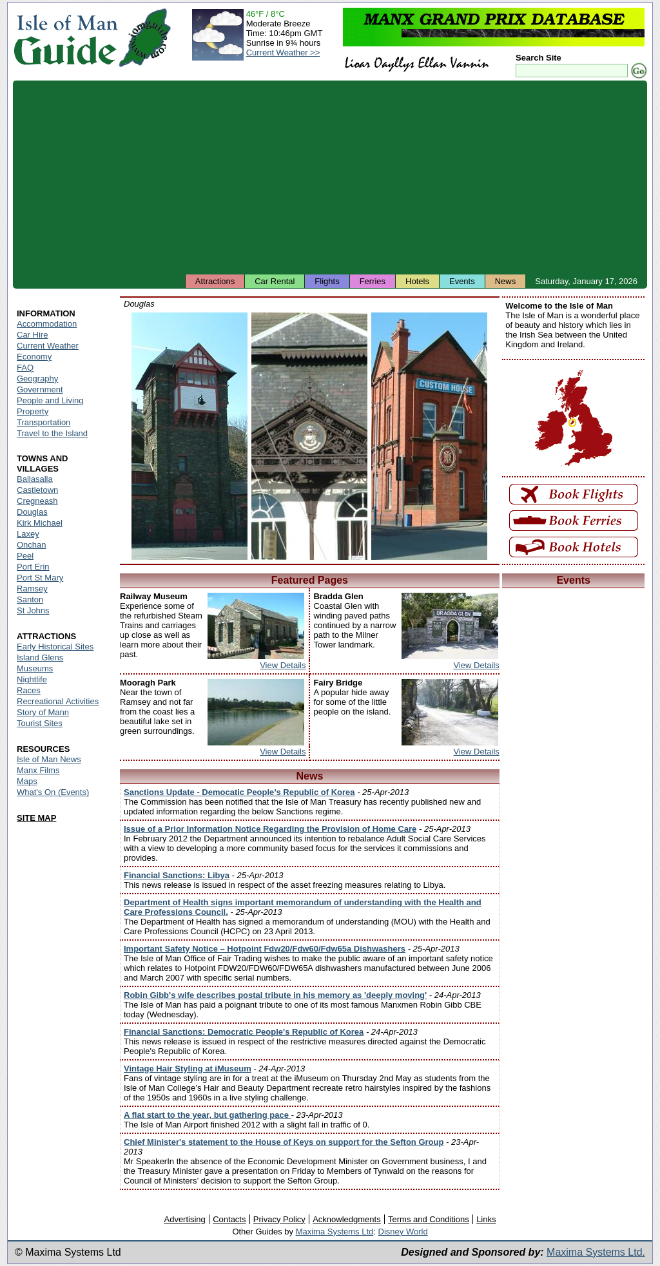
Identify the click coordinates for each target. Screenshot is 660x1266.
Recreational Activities (58, 701)
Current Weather (48, 345)
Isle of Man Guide (65, 38)
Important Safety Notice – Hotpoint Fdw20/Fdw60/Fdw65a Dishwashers (264, 949)
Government (40, 389)
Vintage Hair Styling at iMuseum (187, 1068)
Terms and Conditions (428, 1219)
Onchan (31, 545)
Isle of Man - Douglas (189, 436)
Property (32, 411)
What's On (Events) (53, 792)
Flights (327, 281)
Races (29, 690)
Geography (37, 378)
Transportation (43, 422)
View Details (283, 665)
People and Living (50, 400)
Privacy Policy (279, 1219)
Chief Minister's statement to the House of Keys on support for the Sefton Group (283, 1142)
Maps (27, 781)
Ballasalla (35, 479)
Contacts (229, 1219)
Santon (30, 599)
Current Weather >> (283, 52)
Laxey (28, 534)
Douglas (32, 512)
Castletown (37, 490)
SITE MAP (36, 818)
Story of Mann (43, 712)
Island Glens (40, 657)
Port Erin (33, 566)
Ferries (372, 281)
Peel (25, 556)
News (505, 281)
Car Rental (275, 281)
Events (462, 281)
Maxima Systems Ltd (335, 1231)
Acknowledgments (347, 1219)
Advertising (184, 1219)
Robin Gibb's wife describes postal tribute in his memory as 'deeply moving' (275, 995)
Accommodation (47, 324)
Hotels (417, 281)
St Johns (33, 610)
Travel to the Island (52, 433)
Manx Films (38, 770)
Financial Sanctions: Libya (176, 875)
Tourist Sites (40, 723)
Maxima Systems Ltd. (596, 1252)
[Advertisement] (330, 177)
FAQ (25, 367)
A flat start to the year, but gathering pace (207, 1115)
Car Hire (32, 335)
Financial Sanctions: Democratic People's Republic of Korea (244, 1032)
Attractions (215, 281)
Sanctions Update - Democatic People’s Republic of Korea (239, 792)
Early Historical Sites (55, 646)
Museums (35, 668)
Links (486, 1219)
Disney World (403, 1231)
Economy (34, 356)
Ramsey (32, 588)
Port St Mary (40, 577)
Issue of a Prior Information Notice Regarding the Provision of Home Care (270, 829)
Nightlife (32, 679)
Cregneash (37, 501)
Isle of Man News (49, 759)
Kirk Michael (40, 523)
